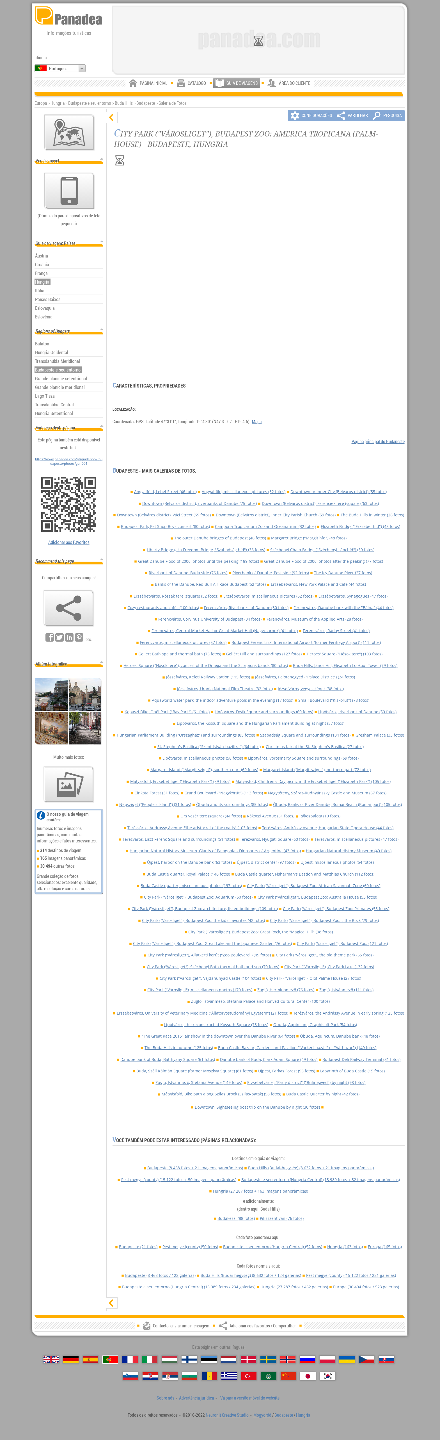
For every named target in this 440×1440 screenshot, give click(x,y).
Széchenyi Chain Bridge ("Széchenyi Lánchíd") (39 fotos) (322, 549)
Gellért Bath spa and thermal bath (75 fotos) (179, 654)
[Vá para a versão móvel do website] (69, 191)
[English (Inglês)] (51, 1359)
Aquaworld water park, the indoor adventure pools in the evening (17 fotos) (222, 700)
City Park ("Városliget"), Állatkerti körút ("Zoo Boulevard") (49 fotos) (209, 955)
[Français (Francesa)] (130, 1359)
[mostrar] (112, 1303)
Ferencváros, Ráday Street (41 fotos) (336, 630)
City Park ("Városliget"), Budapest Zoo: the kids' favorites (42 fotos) (203, 920)
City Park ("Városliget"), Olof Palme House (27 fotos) (313, 978)
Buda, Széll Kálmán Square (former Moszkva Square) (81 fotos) (194, 1071)
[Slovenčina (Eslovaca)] (387, 1359)
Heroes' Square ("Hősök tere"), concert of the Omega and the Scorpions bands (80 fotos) (205, 665)
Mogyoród (262, 1415)
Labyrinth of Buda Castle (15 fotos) (352, 1071)
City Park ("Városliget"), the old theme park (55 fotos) (324, 955)
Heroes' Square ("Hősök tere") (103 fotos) (344, 654)
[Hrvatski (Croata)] (150, 1376)
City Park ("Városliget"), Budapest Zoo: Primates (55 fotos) (336, 908)
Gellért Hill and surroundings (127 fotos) (264, 654)
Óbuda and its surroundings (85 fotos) (232, 804)
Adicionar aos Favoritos (69, 542)
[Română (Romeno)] (209, 1376)
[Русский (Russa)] (308, 1359)
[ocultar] (112, 117)
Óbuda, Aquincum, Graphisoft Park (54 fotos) (315, 1024)
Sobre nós (165, 1398)
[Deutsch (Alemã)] (71, 1359)
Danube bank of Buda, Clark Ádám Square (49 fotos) (268, 1059)
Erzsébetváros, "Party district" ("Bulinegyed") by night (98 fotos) (306, 1082)
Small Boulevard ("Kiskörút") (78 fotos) (333, 700)
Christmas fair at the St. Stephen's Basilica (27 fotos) (315, 746)
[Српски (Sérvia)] (170, 1376)
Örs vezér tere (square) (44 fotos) (211, 816)
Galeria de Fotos (173, 103)
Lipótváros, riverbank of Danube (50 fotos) (357, 711)
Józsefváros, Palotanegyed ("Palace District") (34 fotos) (305, 677)
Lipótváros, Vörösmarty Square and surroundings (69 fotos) (303, 758)
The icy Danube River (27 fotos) (343, 572)
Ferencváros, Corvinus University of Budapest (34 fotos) (210, 619)
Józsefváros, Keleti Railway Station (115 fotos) (208, 677)
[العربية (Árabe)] (269, 1376)
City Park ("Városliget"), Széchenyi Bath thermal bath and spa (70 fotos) (213, 966)
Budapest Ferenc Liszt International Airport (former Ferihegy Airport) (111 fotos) (306, 642)
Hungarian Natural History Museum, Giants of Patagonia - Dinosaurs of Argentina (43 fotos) (215, 850)
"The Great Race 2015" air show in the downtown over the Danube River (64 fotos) (218, 1036)
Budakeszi (236, 1218)
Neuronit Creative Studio (227, 1415)
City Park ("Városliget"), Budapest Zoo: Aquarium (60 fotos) (198, 897)
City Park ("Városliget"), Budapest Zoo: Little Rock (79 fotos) (324, 920)
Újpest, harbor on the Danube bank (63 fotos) (189, 862)
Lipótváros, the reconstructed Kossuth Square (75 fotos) (216, 1024)
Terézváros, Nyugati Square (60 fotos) (275, 839)
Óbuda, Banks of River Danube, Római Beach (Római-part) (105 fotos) (337, 804)
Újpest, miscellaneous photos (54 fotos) (337, 862)
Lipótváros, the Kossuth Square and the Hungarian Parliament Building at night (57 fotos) (260, 723)
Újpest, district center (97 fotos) (266, 862)
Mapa (257, 421)
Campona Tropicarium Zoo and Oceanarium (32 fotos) (265, 526)
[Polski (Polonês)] (327, 1359)
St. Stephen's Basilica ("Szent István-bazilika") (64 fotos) (209, 746)
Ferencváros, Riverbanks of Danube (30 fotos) (246, 607)
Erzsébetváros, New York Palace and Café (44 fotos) (318, 584)
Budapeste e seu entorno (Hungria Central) (320, 1179)
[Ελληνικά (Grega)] (229, 1376)
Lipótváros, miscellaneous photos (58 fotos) (202, 758)
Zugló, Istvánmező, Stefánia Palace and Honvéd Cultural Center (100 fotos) (260, 1001)
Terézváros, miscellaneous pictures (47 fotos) (356, 839)
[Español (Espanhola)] (91, 1359)
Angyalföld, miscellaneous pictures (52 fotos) (243, 491)
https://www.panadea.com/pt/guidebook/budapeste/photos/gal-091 (68, 461)
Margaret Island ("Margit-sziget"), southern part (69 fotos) (204, 769)
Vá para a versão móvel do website (249, 1398)
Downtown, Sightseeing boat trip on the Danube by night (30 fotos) (257, 1107)
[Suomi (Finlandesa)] (189, 1359)
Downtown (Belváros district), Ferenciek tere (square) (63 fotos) (320, 503)
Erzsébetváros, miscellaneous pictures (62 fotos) (268, 596)
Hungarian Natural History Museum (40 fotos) (348, 850)
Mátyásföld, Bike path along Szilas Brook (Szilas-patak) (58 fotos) (221, 1094)
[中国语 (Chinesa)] (288, 1376)
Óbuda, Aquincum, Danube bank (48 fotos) (340, 1036)
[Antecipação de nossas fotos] (69, 785)
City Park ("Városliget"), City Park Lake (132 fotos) (329, 966)
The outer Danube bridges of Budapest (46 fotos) (220, 538)
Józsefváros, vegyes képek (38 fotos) (311, 688)
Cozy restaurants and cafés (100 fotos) (163, 607)
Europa (385, 1246)
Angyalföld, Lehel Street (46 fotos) (165, 491)
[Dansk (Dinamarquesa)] (248, 1359)
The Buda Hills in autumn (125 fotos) (179, 1047)
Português (58, 68)
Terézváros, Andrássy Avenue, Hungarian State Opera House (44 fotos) (327, 827)
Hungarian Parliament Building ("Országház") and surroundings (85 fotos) (186, 735)
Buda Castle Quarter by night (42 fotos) (322, 1094)
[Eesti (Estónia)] (209, 1359)
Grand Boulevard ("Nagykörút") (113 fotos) (223, 793)
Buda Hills (124, 103)
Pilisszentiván (282, 1218)
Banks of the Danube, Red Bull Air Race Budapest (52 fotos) (210, 584)
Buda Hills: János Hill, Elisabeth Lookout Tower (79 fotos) (345, 665)
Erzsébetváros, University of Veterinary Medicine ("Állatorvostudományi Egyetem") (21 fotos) (202, 1013)
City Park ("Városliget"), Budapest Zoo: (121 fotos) (342, 943)
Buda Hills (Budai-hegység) (311, 1167)
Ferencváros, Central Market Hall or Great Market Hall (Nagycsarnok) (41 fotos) (225, 630)
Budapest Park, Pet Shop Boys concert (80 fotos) (165, 526)
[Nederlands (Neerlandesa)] (229, 1359)
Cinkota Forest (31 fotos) (156, 793)
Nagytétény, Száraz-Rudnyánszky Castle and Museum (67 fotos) (327, 793)
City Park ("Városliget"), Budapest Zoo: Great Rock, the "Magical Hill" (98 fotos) (260, 932)
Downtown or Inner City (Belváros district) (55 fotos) (338, 491)
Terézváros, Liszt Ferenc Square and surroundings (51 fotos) (179, 839)
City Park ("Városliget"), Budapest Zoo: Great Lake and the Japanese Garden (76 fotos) (212, 943)
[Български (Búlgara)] (190, 1376)
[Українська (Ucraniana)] (347, 1359)
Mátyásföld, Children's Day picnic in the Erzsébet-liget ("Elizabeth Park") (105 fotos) (313, 781)
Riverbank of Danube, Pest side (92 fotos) (270, 572)
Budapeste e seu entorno (89, 103)
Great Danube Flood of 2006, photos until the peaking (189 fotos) (198, 561)
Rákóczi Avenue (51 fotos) (270, 816)
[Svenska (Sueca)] (268, 1359)
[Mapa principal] (69, 133)
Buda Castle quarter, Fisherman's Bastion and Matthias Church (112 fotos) (304, 874)
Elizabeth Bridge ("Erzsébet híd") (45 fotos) (360, 526)
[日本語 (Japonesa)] (308, 1376)
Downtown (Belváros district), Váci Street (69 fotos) (164, 515)
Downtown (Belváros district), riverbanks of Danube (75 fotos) (199, 503)
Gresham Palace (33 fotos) (380, 735)
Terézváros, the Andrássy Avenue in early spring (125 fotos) (348, 1013)
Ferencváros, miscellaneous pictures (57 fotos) (183, 642)
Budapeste (145, 103)
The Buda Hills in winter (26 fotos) (372, 515)
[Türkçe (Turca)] (249, 1376)
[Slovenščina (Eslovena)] (131, 1376)
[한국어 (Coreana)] (328, 1376)
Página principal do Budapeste (378, 441)
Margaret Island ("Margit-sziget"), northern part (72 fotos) (317, 769)
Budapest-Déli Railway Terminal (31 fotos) (361, 1059)
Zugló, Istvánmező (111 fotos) (346, 989)
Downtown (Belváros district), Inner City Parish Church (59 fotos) (276, 515)
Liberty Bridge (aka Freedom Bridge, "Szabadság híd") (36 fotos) (206, 549)
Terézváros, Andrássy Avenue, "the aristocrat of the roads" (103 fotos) (192, 827)
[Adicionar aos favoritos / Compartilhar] (69, 608)
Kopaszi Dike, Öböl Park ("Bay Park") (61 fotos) (167, 711)
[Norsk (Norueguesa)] (288, 1359)
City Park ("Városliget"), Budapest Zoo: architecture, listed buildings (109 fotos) (205, 908)
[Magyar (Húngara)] (170, 1359)
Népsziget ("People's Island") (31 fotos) (155, 804)
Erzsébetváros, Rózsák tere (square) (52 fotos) (176, 596)
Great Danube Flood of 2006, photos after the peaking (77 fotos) (323, 561)
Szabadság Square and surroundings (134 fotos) (305, 735)
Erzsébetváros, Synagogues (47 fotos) (353, 596)
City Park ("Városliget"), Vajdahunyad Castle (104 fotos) (210, 978)
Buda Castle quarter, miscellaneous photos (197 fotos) (191, 885)
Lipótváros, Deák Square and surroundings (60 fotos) (264, 711)
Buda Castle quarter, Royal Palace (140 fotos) (188, 874)
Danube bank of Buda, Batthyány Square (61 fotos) (167, 1059)
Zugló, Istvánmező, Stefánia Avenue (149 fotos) (198, 1082)
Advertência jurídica (196, 1398)
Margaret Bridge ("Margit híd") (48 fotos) (309, 538)
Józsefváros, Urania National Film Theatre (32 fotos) (225, 688)
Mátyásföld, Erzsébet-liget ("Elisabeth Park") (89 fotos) (180, 781)
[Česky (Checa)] (367, 1359)
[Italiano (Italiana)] (150, 1359)
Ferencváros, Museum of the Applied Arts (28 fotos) (315, 619)
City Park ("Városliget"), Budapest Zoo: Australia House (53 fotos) (317, 897)
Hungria (58, 103)
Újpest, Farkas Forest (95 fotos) (286, 1071)
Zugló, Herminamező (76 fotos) (285, 989)
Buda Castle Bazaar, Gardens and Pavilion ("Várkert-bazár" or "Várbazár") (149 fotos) (297, 1047)
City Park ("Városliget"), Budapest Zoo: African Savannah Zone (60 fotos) (313, 885)
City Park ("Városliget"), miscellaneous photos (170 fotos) (199, 989)
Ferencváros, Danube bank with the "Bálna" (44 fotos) (343, 607)
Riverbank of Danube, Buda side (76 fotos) (188, 572)
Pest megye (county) (178, 1179)
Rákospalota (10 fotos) (319, 816)
